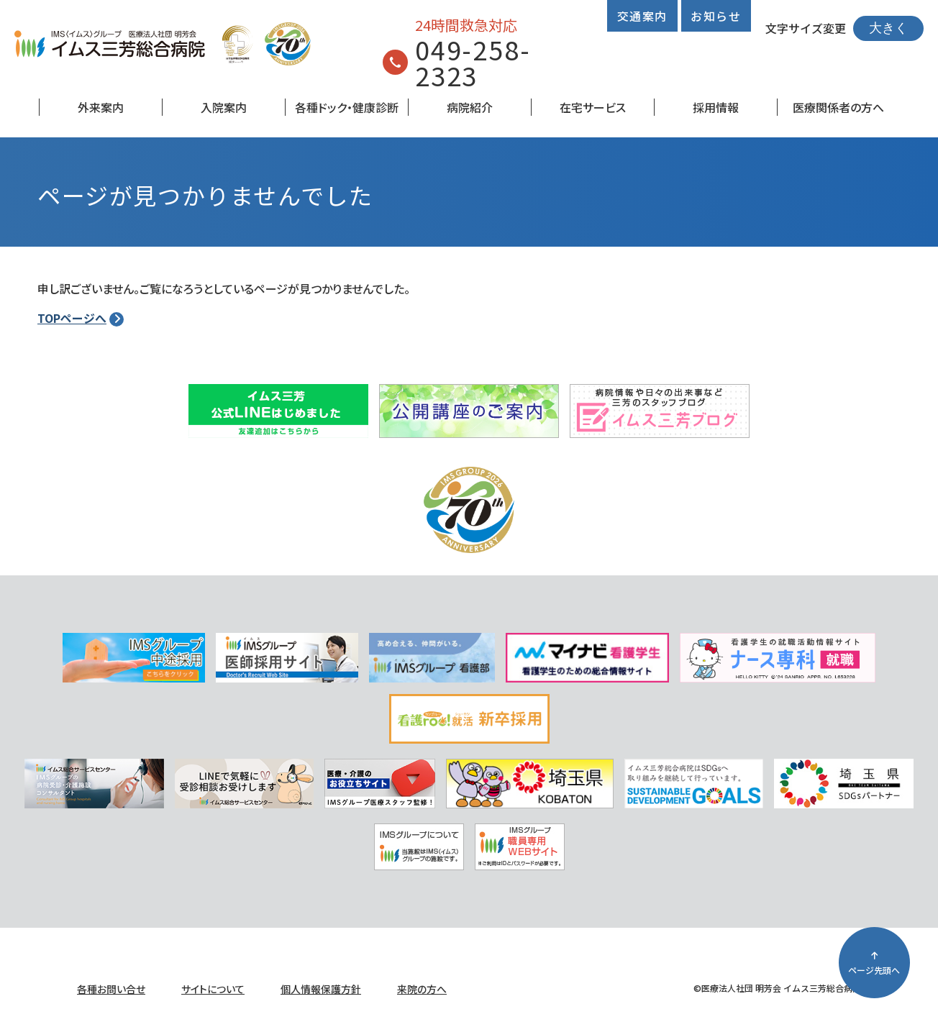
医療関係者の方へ (838, 107)
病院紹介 (470, 107)
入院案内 (224, 107)
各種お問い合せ (111, 989)
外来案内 (101, 107)
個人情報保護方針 (321, 989)
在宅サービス (593, 107)
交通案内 (642, 15)
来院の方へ (422, 989)
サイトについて (213, 989)
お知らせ (716, 15)
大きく (888, 28)
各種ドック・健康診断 (347, 107)
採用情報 (716, 107)
